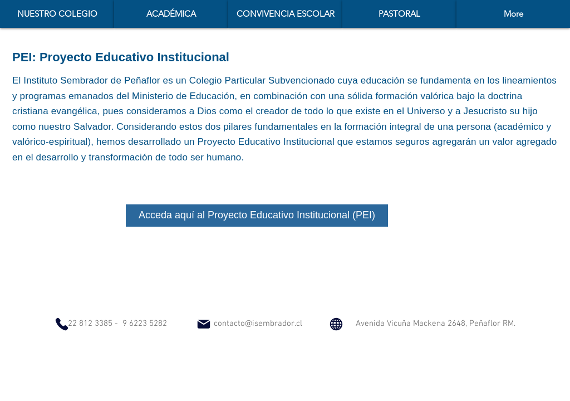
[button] (171, 14)
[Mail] (203, 324)
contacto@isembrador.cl (258, 324)
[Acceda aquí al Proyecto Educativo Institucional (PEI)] (257, 215)
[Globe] (336, 324)
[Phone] (62, 324)
